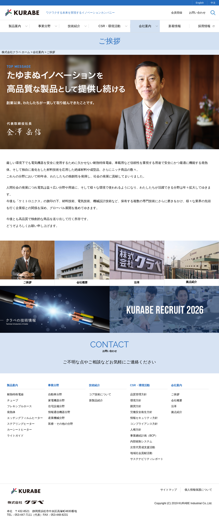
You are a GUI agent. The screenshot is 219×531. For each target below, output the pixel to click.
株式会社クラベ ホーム (16, 52)
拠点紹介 (176, 412)
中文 (213, 2)
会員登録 (176, 12)
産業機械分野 (56, 418)
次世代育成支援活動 (142, 447)
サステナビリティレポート (146, 459)
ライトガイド (15, 435)
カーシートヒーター (19, 429)
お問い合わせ (197, 12)
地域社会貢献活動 (141, 453)
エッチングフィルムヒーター (25, 418)
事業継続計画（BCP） (144, 435)
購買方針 (135, 406)
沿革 (174, 406)
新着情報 (174, 26)
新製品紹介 (96, 400)
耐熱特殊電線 (15, 394)
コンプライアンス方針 (144, 423)
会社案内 (145, 26)
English (200, 2)
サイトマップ (168, 490)
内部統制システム (141, 441)
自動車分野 (55, 394)
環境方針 (135, 400)
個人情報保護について (198, 490)
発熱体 (11, 412)
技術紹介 (74, 26)
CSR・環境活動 (109, 26)
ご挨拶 (175, 394)
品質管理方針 (138, 394)
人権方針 (135, 429)
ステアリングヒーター (20, 423)
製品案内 (15, 26)
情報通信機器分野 (59, 412)
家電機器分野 (56, 400)
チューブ (12, 400)
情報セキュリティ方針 (144, 418)
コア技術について (100, 394)
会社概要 (176, 400)
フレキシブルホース (19, 406)
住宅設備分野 (56, 406)
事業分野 (44, 26)
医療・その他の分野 (60, 423)
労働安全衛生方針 (141, 412)
